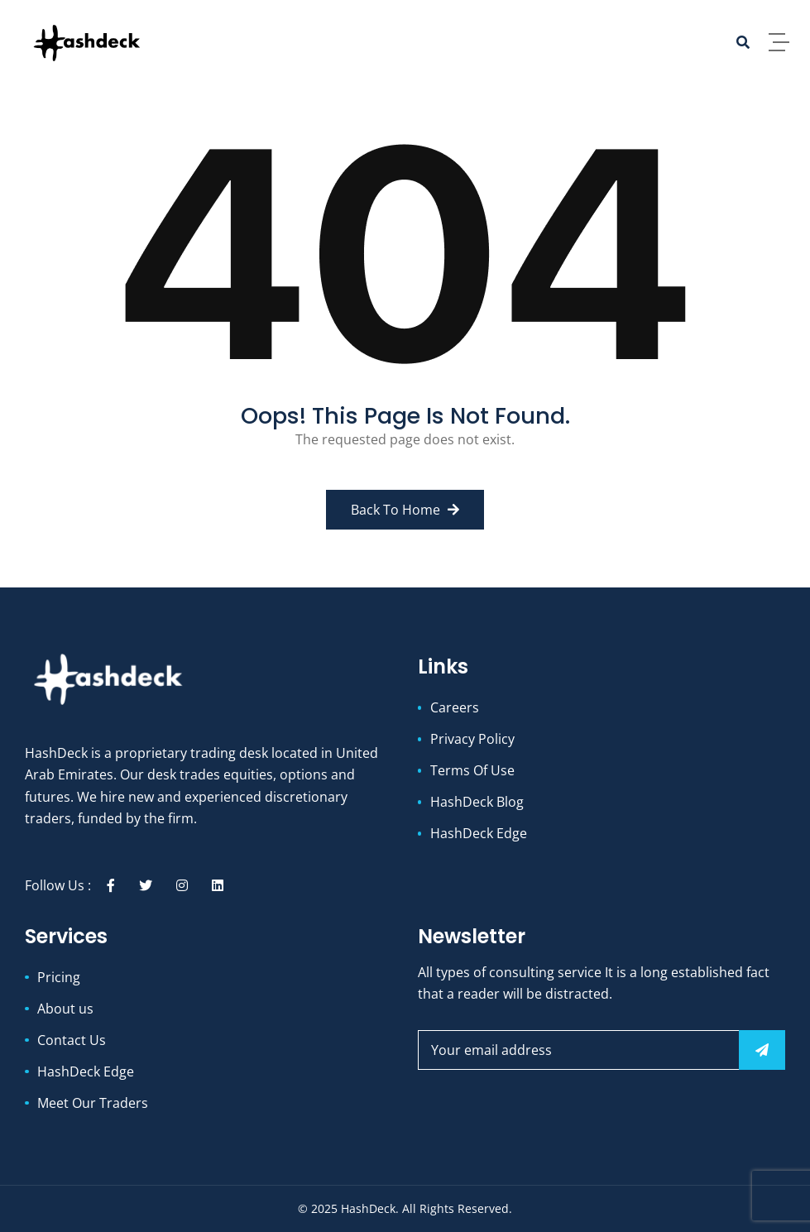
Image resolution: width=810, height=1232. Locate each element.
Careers (454, 707)
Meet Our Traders (92, 1103)
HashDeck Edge (478, 833)
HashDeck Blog (477, 802)
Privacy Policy (472, 739)
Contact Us (71, 1040)
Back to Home (405, 510)
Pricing (58, 977)
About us (65, 1009)
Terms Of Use (472, 770)
